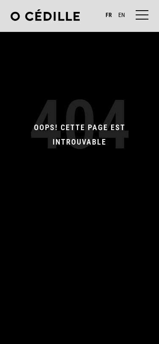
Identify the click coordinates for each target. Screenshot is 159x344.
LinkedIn (98, 328)
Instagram (64, 328)
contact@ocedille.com (79, 316)
